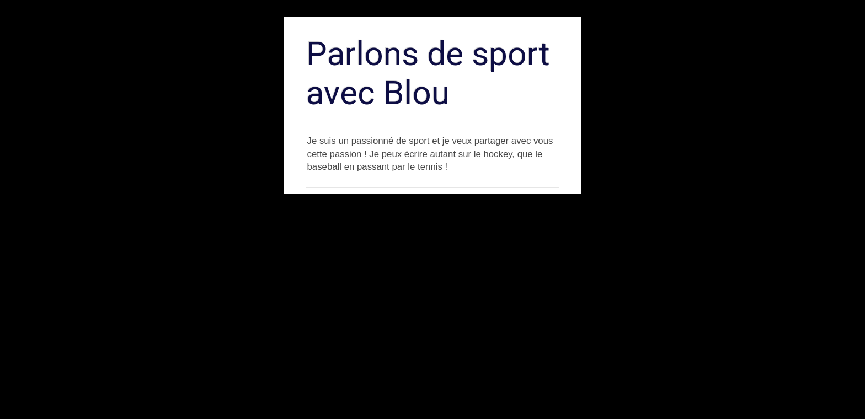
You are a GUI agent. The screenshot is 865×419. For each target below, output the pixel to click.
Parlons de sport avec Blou (428, 73)
